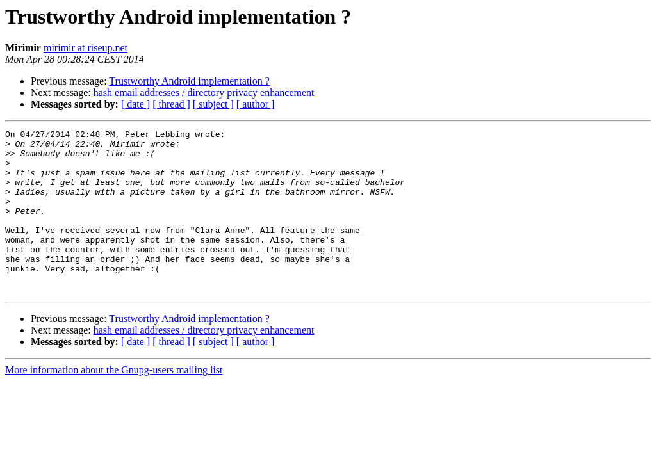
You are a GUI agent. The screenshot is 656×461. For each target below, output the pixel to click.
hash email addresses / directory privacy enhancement (204, 92)
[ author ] (255, 104)
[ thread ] (171, 104)
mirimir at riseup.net (85, 47)
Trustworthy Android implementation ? (189, 81)
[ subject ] (213, 104)
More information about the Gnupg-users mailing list (114, 402)
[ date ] (135, 104)
